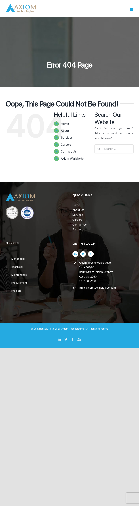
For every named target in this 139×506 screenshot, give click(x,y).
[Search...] (114, 148)
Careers (66, 144)
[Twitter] (83, 254)
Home (65, 124)
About (65, 130)
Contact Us (69, 151)
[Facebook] (91, 254)
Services (67, 137)
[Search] (99, 148)
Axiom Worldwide (72, 158)
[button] (36, 259)
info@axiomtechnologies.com (97, 287)
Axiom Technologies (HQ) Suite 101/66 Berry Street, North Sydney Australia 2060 (96, 269)
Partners (77, 229)
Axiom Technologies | (73, 328)
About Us (78, 210)
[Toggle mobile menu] (132, 9)
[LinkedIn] (75, 254)
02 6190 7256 (87, 281)
